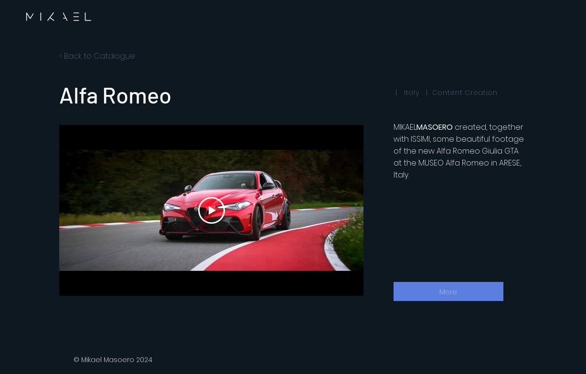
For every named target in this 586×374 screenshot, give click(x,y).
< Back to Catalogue (97, 56)
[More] (448, 291)
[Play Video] (211, 210)
